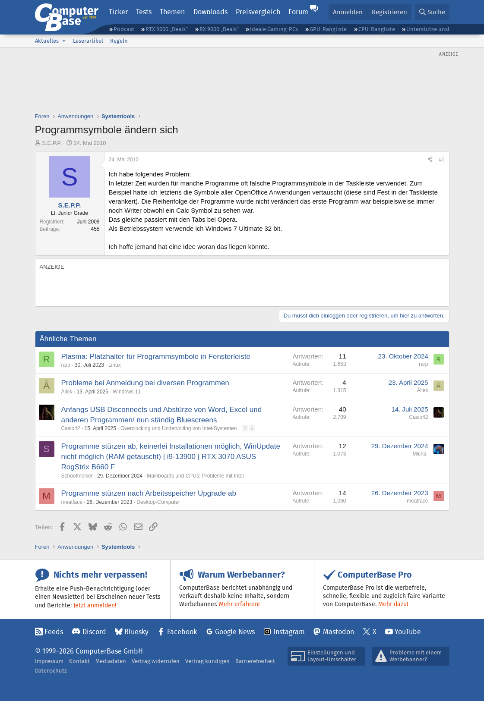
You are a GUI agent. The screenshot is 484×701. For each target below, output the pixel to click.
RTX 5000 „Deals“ (167, 29)
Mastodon (338, 632)
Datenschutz (51, 670)
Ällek (67, 392)
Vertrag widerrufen (156, 661)
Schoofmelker (77, 476)
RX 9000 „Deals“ (219, 29)
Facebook (182, 632)
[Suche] (432, 12)
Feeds (53, 632)
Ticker (118, 12)
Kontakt (79, 661)
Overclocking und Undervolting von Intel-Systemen (178, 428)
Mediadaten (110, 661)
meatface (71, 502)
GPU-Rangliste (328, 29)
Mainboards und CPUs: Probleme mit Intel (195, 476)
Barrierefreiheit (255, 661)
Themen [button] (172, 12)
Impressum (49, 661)
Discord (94, 632)
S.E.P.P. (52, 143)
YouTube (408, 632)
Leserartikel (88, 41)
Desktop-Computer (158, 502)
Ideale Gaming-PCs (274, 29)
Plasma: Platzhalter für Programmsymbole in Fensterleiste (155, 356)
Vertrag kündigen (207, 661)
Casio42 (70, 428)
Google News (235, 632)
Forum (298, 12)
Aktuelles (47, 41)
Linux (114, 365)
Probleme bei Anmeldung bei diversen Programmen (145, 383)
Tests (144, 12)
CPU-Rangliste (376, 29)
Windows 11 (127, 392)
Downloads (210, 12)
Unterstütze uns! (427, 29)
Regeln (119, 41)
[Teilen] (430, 160)
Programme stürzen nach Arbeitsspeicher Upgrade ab (148, 493)
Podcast (124, 29)
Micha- (420, 454)
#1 (441, 160)
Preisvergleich (258, 12)
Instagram (289, 632)
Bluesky (136, 632)
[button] (64, 41)
